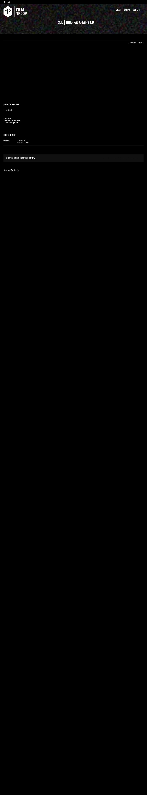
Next (140, 43)
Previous (133, 43)
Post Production (23, 142)
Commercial (21, 140)
